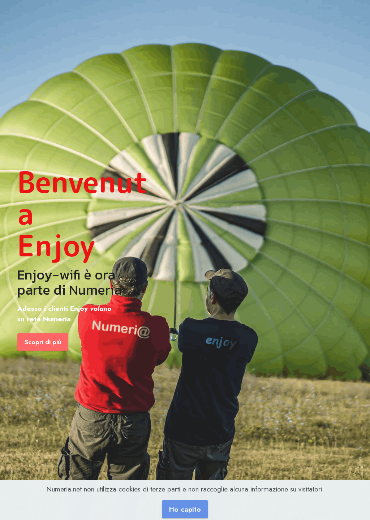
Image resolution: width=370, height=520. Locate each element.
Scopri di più (43, 342)
